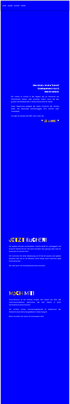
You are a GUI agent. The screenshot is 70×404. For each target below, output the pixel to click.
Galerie (10, 5)
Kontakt (17, 5)
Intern (23, 5)
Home (4, 5)
